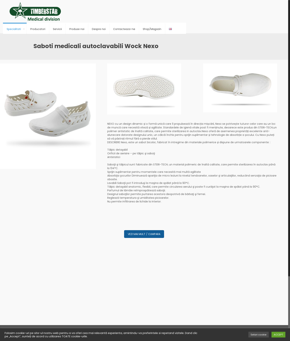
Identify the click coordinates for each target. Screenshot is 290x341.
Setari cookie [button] (259, 334)
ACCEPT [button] (278, 334)
